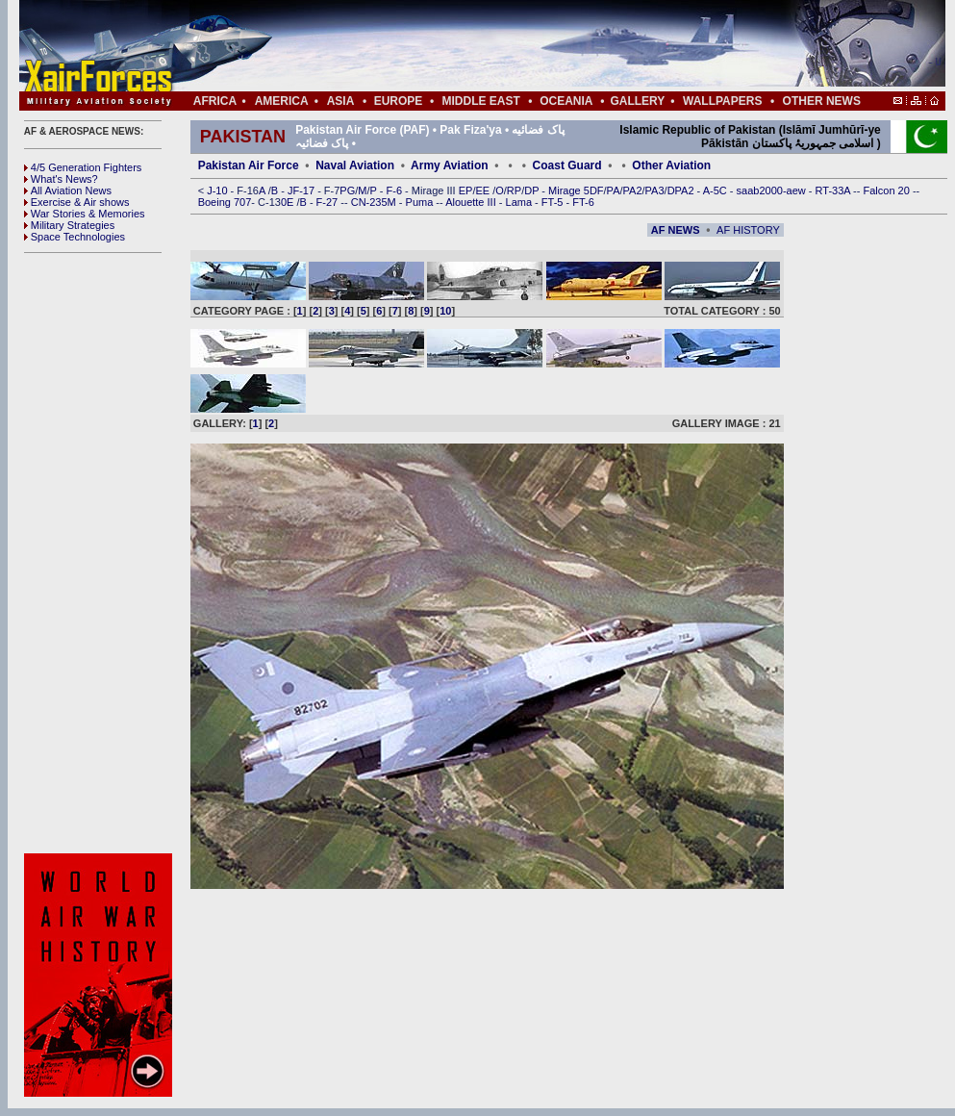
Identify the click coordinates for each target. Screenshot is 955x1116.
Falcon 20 (888, 190)
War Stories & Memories (84, 213)
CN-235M (375, 202)
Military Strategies (69, 225)
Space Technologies (74, 236)
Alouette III (472, 202)
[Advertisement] (539, 46)
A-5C (716, 190)
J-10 (218, 190)
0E (289, 202)
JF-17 (302, 190)
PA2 (632, 190)
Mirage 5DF (575, 190)
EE (483, 190)
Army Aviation (449, 165)
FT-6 (583, 202)
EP (464, 190)
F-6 (396, 190)
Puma (421, 202)
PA (613, 190)
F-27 (328, 202)
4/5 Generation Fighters (84, 167)
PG (347, 190)
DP (532, 190)
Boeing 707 (225, 202)
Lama (521, 202)
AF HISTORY (748, 230)
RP (514, 190)
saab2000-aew (773, 190)
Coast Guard (567, 165)
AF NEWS (675, 230)
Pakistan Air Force (248, 165)
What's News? (61, 179)
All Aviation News (68, 190)
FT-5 (553, 202)
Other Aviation (671, 165)
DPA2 (682, 190)
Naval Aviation (354, 165)
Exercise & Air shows (77, 202)
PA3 (655, 190)
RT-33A (835, 190)
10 (445, 311)
